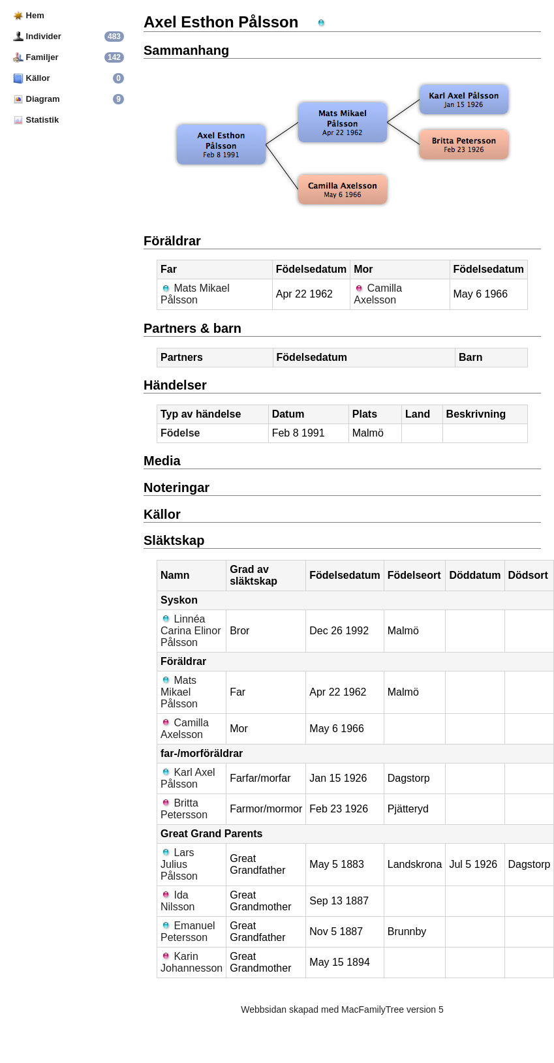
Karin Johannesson (192, 962)
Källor (31, 78)
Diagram (36, 99)
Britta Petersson (184, 808)
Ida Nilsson (177, 900)
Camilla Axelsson (378, 294)
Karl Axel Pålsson (188, 778)
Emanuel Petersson (188, 931)
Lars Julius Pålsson (179, 864)
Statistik (36, 120)
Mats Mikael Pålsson (195, 294)
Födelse (180, 433)
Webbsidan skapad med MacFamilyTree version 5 (342, 1009)
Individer (37, 36)
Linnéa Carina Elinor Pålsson (191, 630)
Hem (28, 15)
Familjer (35, 57)
